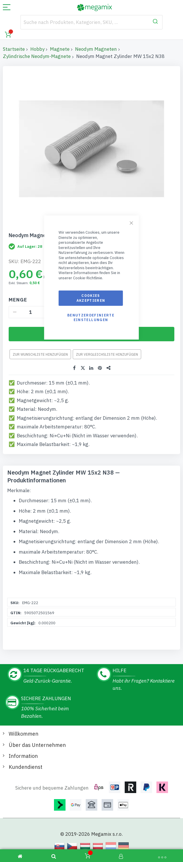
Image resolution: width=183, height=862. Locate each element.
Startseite (14, 49)
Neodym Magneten (96, 49)
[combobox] (91, 22)
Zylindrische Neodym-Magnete (37, 56)
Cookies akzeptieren (90, 297)
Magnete (60, 49)
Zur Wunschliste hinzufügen (40, 354)
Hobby (37, 49)
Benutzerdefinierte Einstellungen (90, 317)
